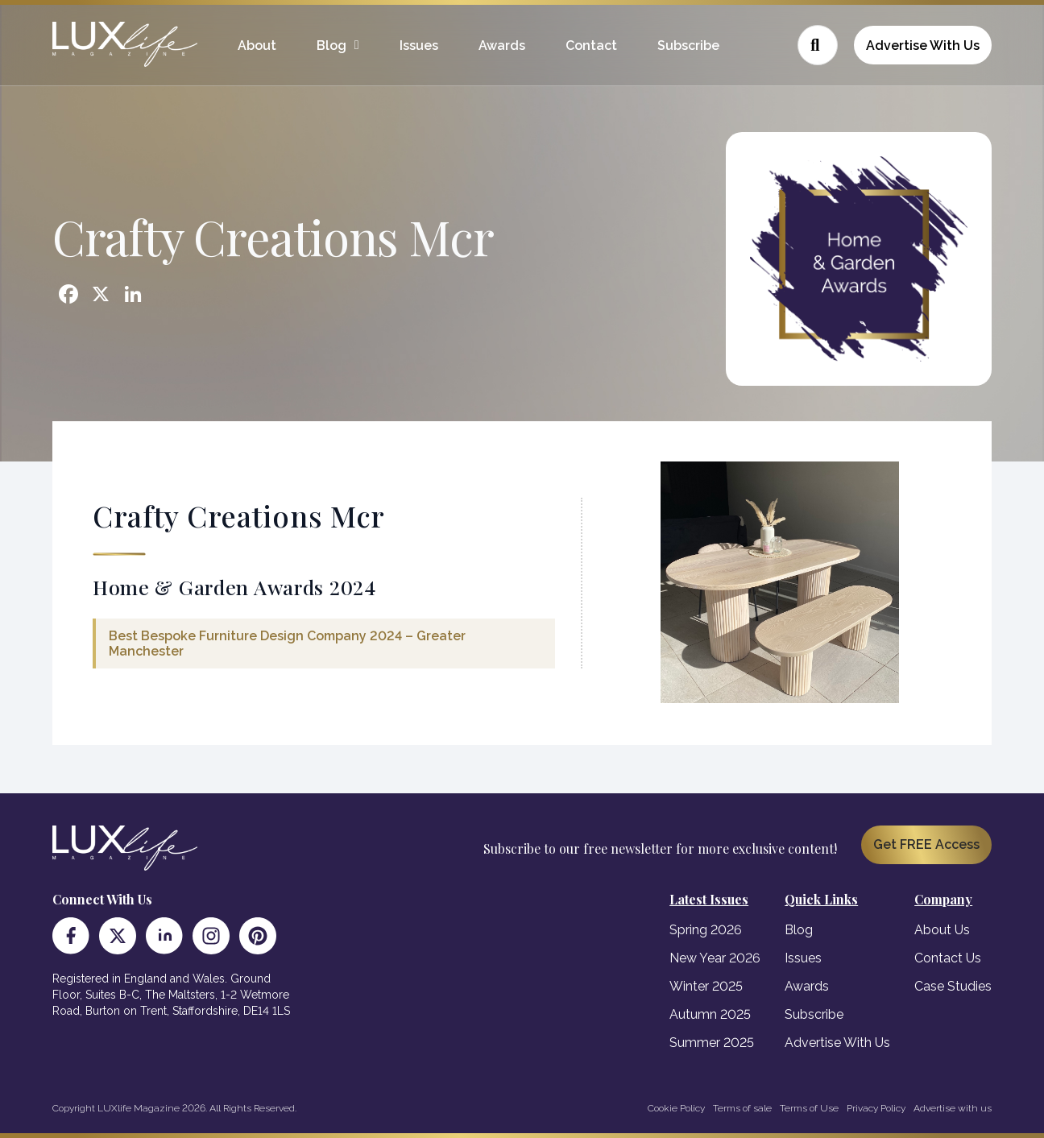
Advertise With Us (923, 45)
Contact (591, 45)
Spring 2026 (705, 929)
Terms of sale (742, 1108)
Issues (419, 45)
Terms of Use (809, 1108)
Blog (331, 45)
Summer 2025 (711, 1042)
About (257, 45)
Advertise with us (953, 1108)
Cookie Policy (676, 1108)
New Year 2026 (714, 958)
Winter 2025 (706, 986)
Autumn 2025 (710, 1014)
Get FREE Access (926, 844)
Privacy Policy (876, 1108)
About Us (942, 929)
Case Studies (953, 986)
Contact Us (947, 958)
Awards (501, 45)
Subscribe (688, 45)
